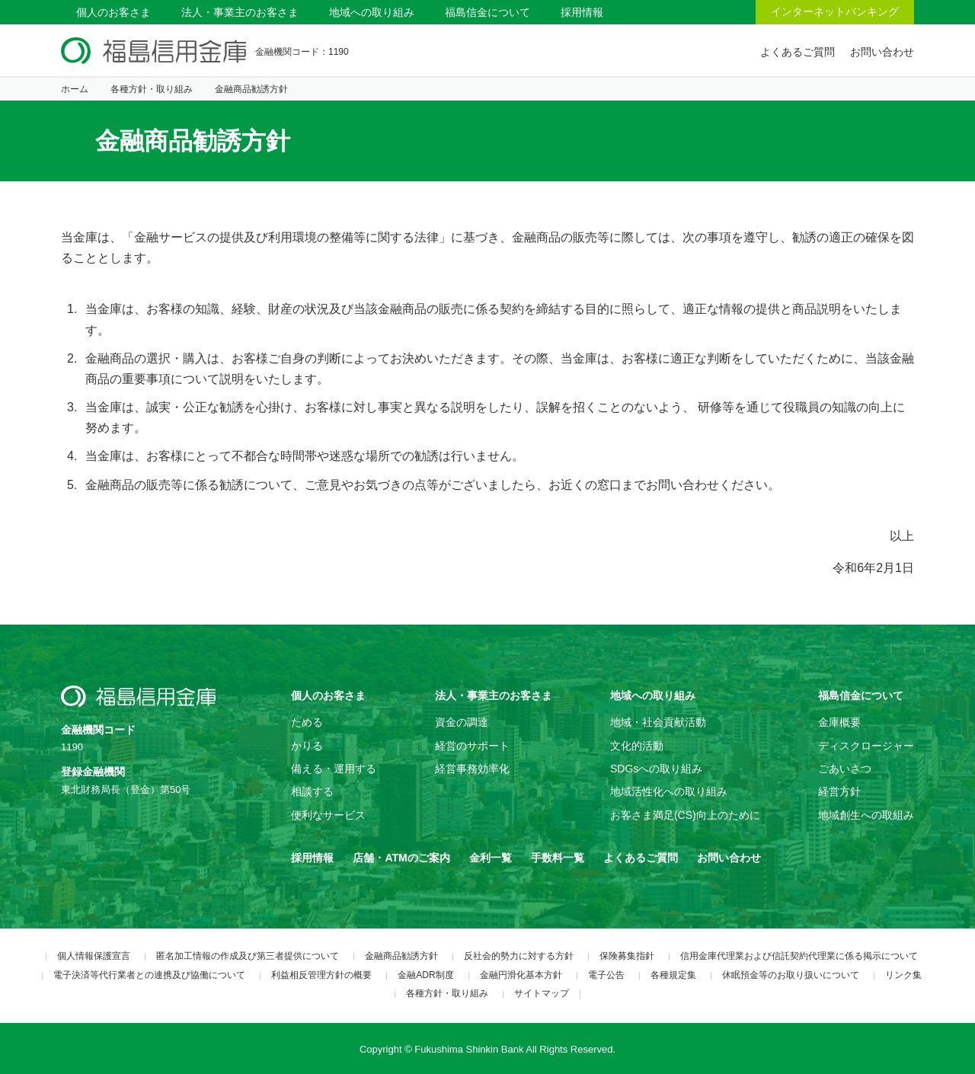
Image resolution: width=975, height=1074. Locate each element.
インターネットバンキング (835, 11)
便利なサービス (328, 815)
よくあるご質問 (797, 52)
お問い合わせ (882, 52)
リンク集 (903, 975)
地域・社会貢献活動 (658, 722)
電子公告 (606, 975)
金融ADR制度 (425, 975)
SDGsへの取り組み (656, 768)
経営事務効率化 (472, 768)
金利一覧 (490, 858)
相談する (312, 791)
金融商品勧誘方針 (401, 956)
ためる (307, 722)
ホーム (74, 89)
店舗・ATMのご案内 (401, 858)
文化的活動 (636, 746)
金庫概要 (839, 722)
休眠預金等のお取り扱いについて (790, 975)
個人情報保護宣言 (93, 956)
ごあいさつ (844, 768)
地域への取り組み (371, 12)
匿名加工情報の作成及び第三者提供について (247, 956)
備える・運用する (333, 768)
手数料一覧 (557, 858)
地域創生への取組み (866, 815)
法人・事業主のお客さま (240, 12)
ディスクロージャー (866, 746)
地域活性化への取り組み (668, 791)
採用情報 (582, 12)
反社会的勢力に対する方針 (519, 956)
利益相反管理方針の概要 (321, 975)
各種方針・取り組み (151, 89)
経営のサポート (472, 746)
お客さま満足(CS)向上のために (685, 815)
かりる (307, 746)
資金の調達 (461, 722)
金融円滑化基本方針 (521, 975)
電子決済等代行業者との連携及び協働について (149, 975)
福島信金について (487, 12)
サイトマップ (541, 993)
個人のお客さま (113, 12)
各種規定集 (673, 975)
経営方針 (839, 791)
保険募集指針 (626, 956)
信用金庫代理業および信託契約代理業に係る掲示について (799, 956)
